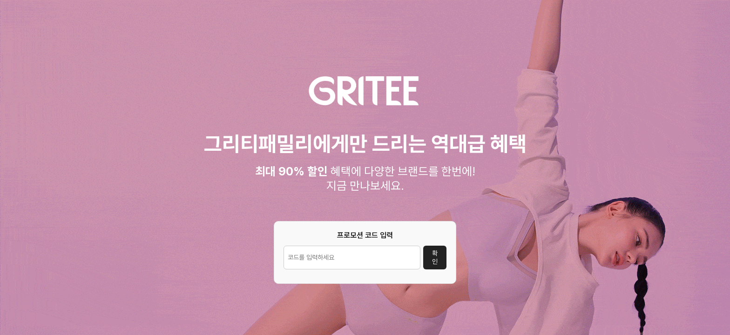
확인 (435, 257)
